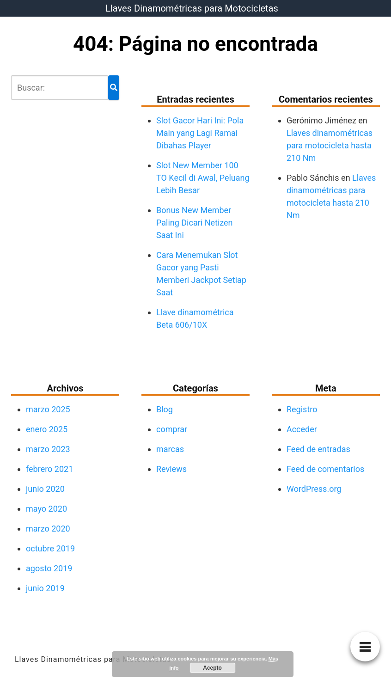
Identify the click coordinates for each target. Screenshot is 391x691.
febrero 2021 (49, 469)
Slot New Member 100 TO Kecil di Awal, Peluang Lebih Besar (203, 177)
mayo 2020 (46, 509)
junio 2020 (45, 489)
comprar (171, 429)
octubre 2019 (50, 548)
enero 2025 (46, 429)
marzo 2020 (48, 528)
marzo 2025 (48, 409)
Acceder (302, 429)
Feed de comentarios (325, 469)
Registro (302, 409)
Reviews (171, 469)
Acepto (212, 668)
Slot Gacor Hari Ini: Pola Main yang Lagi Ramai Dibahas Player (200, 133)
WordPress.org (314, 489)
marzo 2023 (48, 449)
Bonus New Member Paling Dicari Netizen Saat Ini (194, 222)
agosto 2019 (49, 568)
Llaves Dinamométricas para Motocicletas (191, 8)
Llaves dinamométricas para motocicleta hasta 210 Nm (330, 145)
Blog (164, 409)
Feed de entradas (318, 449)
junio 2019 (45, 588)
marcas (170, 449)
